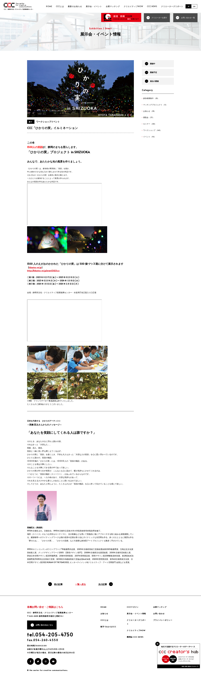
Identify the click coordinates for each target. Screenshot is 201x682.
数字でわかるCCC (108, 626)
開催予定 (154, 73)
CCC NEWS (153, 6)
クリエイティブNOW (135, 6)
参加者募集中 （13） (151, 100)
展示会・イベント (98, 6)
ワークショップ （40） (153, 133)
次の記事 (102, 584)
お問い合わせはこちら (45, 625)
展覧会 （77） (149, 119)
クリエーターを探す (158, 17)
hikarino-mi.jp (35, 267)
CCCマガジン (133, 607)
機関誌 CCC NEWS (135, 637)
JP (188, 6)
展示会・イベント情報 (137, 613)
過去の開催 (155, 82)
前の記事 (58, 584)
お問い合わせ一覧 (187, 17)
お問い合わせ (159, 613)
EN (194, 6)
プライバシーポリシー (163, 620)
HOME (57, 6)
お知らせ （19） (150, 113)
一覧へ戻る (80, 584)
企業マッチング (116, 6)
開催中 (153, 64)
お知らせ (104, 613)
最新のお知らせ (80, 6)
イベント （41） (150, 139)
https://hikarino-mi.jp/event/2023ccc (43, 270)
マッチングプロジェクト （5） (156, 106)
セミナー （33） (150, 126)
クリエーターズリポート (172, 6)
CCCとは (67, 6)
